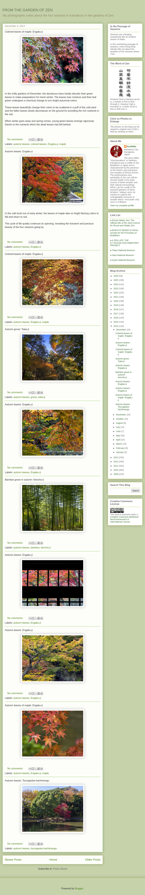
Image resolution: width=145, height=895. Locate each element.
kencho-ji (46, 547)
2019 (116, 305)
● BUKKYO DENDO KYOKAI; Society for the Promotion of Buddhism (124, 233)
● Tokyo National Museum (122, 250)
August (119, 423)
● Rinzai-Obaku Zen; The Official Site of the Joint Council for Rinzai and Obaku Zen (125, 223)
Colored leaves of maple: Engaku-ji (24, 31)
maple (62, 144)
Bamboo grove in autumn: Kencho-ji (24, 479)
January (120, 452)
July (118, 427)
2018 (116, 309)
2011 (116, 466)
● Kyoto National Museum (122, 260)
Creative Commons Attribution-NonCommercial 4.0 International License (124, 519)
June (118, 431)
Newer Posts (13, 859)
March (119, 444)
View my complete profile (122, 205)
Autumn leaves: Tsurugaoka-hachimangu (27, 780)
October (120, 419)
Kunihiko (131, 146)
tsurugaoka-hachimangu (44, 848)
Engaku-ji (53, 144)
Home (53, 859)
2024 (116, 284)
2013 (116, 457)
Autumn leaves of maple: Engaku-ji (24, 705)
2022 (116, 292)
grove (34, 397)
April (118, 439)
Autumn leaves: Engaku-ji (19, 151)
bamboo (35, 547)
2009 (116, 474)
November (121, 414)
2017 (116, 313)
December (121, 329)
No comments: (15, 139)
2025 (116, 280)
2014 (116, 326)
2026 (116, 276)
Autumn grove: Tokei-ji (17, 329)
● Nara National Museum (122, 255)
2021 (116, 297)
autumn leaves (21, 144)
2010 (116, 470)
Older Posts (92, 859)
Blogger (79, 888)
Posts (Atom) (60, 868)
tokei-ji (41, 397)
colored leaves (38, 144)
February (120, 448)
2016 (116, 317)
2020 (116, 301)
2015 (116, 322)
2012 (116, 461)
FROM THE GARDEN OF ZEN (27, 10)
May (118, 435)
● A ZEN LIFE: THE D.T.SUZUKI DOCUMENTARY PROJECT (124, 243)
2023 (116, 288)
